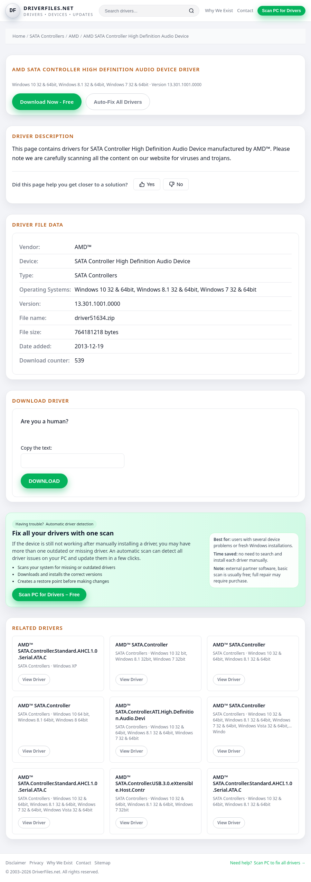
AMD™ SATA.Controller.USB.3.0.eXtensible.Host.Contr (154, 783)
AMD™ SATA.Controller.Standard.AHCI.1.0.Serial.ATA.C (57, 650)
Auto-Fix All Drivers (118, 102)
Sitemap (103, 863)
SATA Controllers (47, 36)
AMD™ (83, 247)
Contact (245, 10)
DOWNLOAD (44, 481)
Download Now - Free (47, 101)
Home (18, 36)
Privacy (36, 863)
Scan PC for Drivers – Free (49, 594)
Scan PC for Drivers (281, 10)
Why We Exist (219, 10)
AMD (74, 36)
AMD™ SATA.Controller (141, 644)
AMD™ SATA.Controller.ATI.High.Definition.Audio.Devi (154, 711)
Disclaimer (16, 863)
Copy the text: (36, 447)
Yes (147, 184)
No (176, 184)
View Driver (34, 679)
